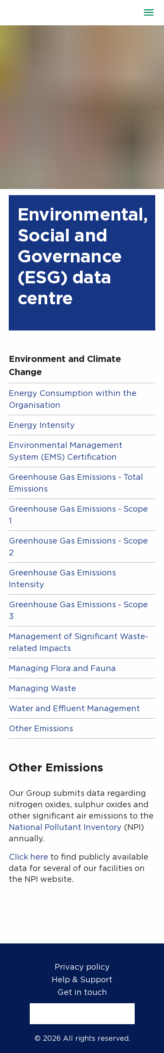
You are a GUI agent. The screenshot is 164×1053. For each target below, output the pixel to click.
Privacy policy (82, 966)
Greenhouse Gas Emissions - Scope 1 (78, 514)
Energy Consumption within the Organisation (72, 399)
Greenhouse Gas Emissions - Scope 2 (78, 546)
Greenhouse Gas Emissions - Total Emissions (76, 482)
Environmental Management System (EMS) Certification (65, 450)
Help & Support (82, 979)
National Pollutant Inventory (65, 827)
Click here (28, 856)
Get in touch (82, 992)
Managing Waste (42, 688)
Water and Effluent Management (74, 708)
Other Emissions (41, 728)
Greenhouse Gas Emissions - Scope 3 (78, 610)
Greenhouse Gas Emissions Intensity (62, 578)
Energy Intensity (42, 425)
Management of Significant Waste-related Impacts (78, 642)
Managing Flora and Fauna (62, 668)
